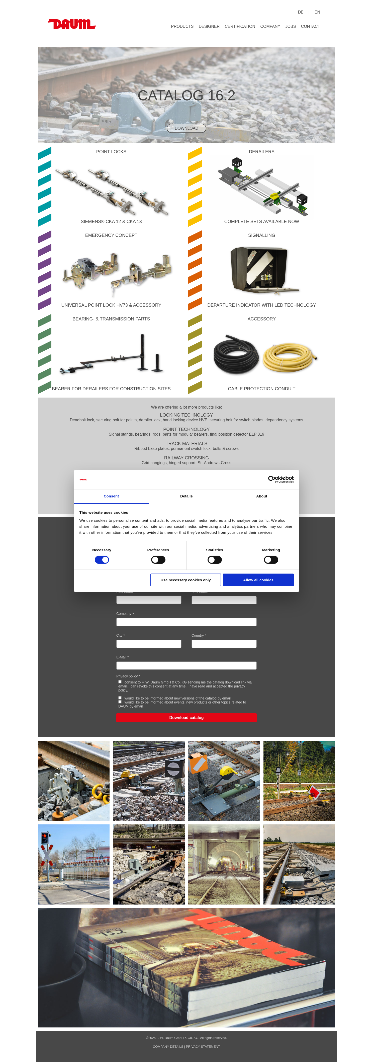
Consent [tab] (111, 496)
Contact (310, 26)
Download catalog (186, 718)
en (317, 12)
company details (168, 1046)
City (119, 635)
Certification (240, 26)
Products (182, 26)
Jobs (291, 26)
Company (270, 26)
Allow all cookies (258, 580)
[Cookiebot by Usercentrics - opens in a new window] (272, 479)
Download (186, 128)
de (300, 12)
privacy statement (203, 1046)
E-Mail (121, 657)
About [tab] (261, 496)
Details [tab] (186, 496)
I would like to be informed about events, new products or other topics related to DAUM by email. (182, 704)
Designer (209, 26)
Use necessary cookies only (186, 580)
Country (198, 635)
